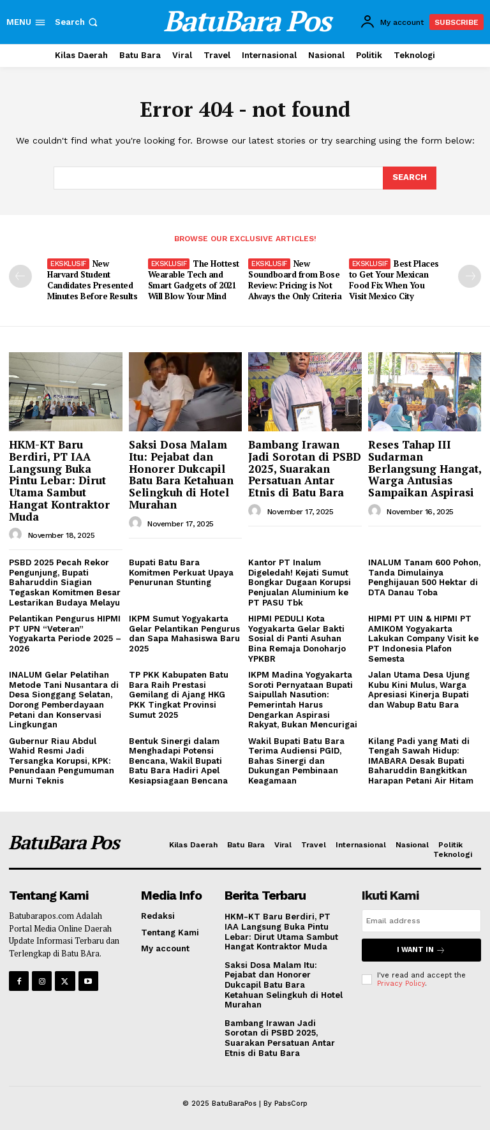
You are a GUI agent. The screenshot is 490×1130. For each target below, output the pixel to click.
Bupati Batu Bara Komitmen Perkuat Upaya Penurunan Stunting (181, 572)
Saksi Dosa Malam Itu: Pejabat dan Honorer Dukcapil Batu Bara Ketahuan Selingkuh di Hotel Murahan (181, 474)
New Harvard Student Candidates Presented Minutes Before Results (92, 280)
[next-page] (469, 276)
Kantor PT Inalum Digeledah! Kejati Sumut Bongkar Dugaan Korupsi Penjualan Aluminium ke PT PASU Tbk (299, 582)
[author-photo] (17, 535)
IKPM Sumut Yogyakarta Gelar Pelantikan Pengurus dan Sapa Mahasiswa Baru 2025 (184, 633)
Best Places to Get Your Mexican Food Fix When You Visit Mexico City (394, 280)
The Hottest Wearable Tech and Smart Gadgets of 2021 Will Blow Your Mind (193, 280)
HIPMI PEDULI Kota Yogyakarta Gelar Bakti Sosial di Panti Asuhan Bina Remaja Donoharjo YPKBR (297, 638)
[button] (77, 22)
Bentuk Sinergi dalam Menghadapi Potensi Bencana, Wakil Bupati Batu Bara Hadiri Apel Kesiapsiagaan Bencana (178, 760)
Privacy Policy (401, 983)
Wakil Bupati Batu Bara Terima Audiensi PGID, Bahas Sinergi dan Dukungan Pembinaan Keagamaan (296, 760)
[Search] (409, 178)
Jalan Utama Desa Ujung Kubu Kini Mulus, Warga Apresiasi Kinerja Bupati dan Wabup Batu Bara (419, 690)
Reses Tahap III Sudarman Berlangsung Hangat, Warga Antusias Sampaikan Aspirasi (424, 468)
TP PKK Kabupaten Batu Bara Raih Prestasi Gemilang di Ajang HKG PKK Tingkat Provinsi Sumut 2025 (178, 694)
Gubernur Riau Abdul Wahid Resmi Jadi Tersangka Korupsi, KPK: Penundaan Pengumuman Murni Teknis (61, 760)
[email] (421, 920)
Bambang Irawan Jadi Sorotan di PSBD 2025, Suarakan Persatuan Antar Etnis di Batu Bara (304, 468)
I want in (421, 950)
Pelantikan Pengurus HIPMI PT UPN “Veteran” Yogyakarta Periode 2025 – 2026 (65, 633)
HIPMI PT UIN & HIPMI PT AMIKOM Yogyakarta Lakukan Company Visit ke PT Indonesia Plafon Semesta (423, 638)
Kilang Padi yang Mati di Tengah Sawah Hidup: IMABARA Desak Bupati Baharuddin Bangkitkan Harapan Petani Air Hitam (420, 760)
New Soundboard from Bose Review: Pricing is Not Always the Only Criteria (294, 280)
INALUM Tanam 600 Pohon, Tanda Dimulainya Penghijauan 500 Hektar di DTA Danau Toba (424, 577)
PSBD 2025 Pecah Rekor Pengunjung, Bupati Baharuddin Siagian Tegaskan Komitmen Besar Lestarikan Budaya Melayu (65, 582)
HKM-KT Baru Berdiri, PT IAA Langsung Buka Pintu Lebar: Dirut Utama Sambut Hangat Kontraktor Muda (59, 480)
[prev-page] (20, 276)
